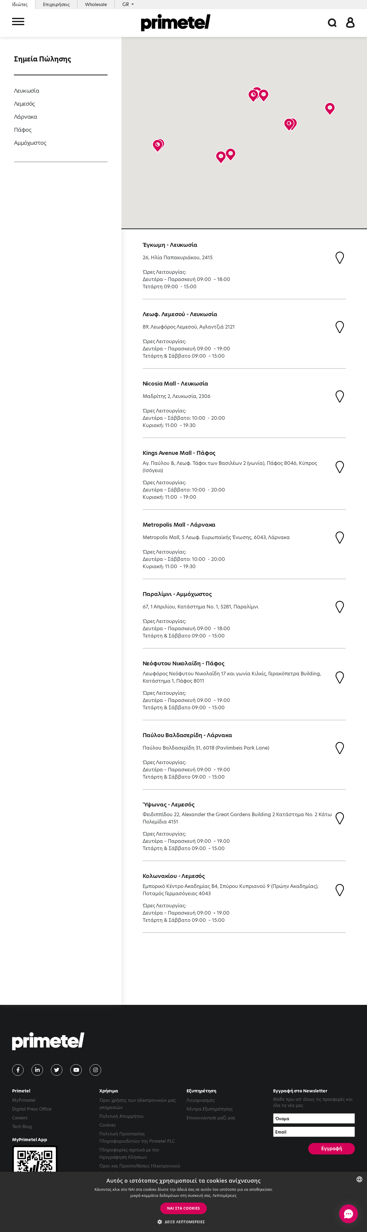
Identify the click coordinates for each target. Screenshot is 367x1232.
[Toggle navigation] (18, 23)
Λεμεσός (24, 104)
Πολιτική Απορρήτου (121, 1116)
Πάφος (22, 130)
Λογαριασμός (201, 1100)
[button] (263, 96)
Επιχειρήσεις (56, 5)
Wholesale (96, 5)
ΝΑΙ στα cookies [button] (183, 1208)
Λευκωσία (26, 90)
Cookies (107, 1125)
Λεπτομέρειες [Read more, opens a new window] (224, 1195)
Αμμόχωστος (30, 143)
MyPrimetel (23, 1100)
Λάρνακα (25, 117)
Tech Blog (22, 1127)
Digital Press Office (31, 1109)
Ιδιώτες (20, 5)
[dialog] (183, 1202)
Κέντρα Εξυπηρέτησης (210, 1109)
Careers (20, 1118)
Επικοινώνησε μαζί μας (211, 1118)
